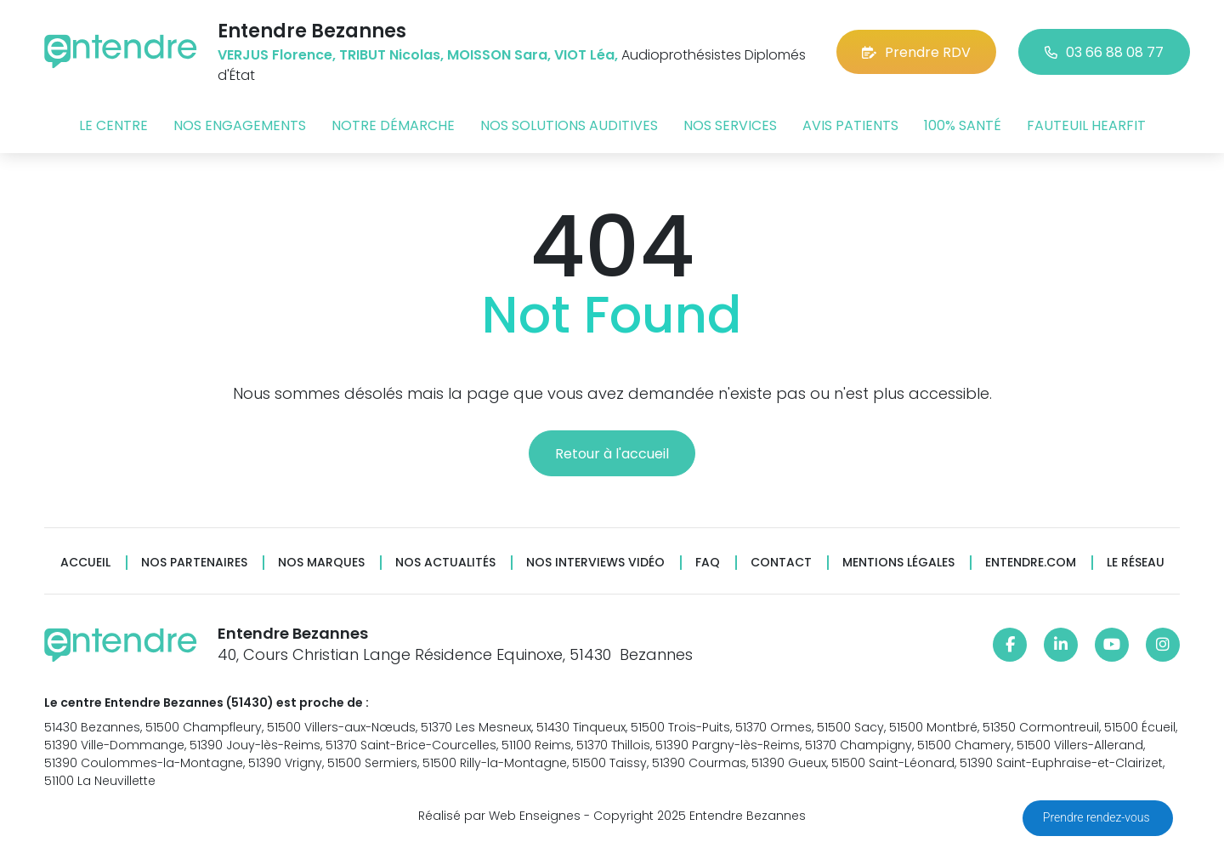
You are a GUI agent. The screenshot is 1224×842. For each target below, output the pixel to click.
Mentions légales (898, 562)
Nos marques (321, 562)
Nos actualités (445, 562)
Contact (781, 562)
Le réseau (1135, 562)
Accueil (85, 562)
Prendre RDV (916, 52)
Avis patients (850, 125)
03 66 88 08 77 (1104, 52)
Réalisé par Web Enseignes (499, 815)
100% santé (962, 125)
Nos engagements (239, 125)
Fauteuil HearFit (1086, 125)
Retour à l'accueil (612, 454)
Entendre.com (1030, 562)
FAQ (707, 562)
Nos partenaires (194, 562)
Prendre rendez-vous (1098, 817)
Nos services (730, 125)
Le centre (113, 125)
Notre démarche (393, 125)
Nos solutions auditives (569, 125)
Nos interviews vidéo (595, 562)
